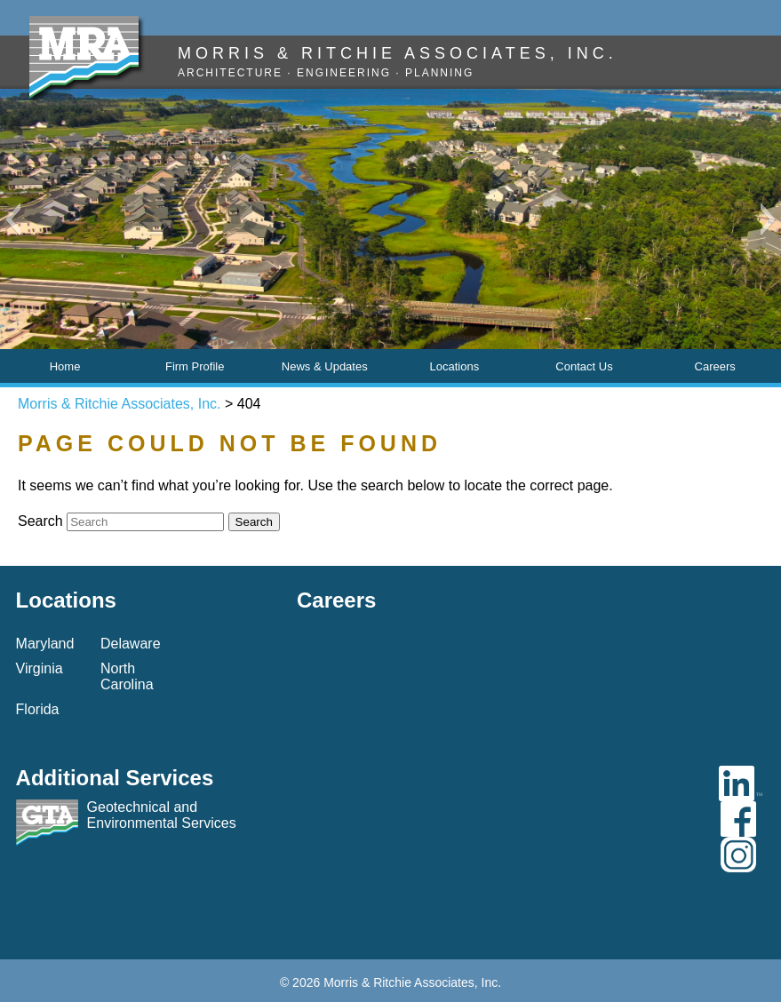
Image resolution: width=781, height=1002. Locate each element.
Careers (715, 366)
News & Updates (325, 366)
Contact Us (583, 366)
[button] (12, 219)
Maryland (45, 643)
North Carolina (127, 676)
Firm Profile (194, 366)
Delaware (130, 643)
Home (65, 366)
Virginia (39, 668)
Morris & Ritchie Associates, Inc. (119, 403)
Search (40, 521)
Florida (38, 709)
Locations (455, 366)
